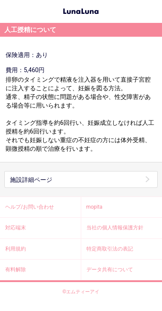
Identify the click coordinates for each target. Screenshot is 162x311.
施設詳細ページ (31, 179)
